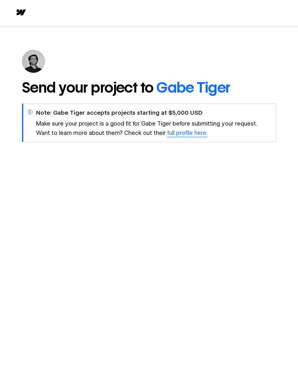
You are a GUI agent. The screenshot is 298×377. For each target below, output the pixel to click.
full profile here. (187, 132)
